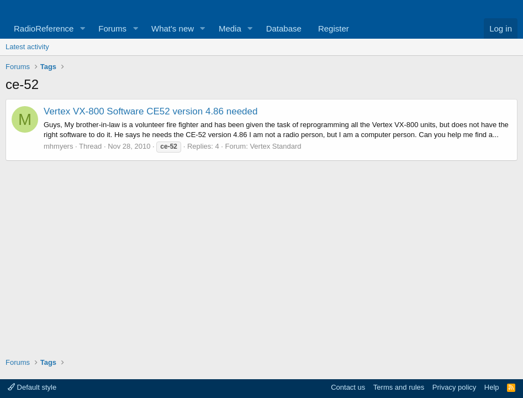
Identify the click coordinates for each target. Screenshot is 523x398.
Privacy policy (454, 387)
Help (491, 387)
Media (230, 28)
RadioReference (43, 28)
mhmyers (58, 146)
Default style (32, 387)
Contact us (348, 387)
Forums (112, 28)
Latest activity (27, 47)
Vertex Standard (275, 146)
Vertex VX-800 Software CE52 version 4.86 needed (150, 111)
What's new (172, 28)
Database (284, 28)
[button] (82, 28)
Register (333, 28)
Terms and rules (398, 387)
